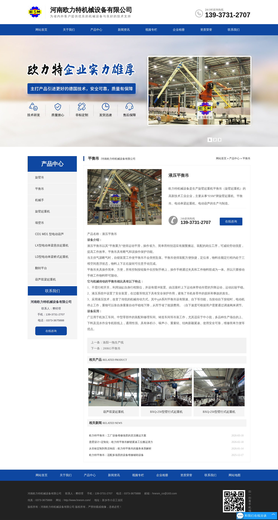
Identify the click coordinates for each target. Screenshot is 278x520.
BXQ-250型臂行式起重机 (166, 411)
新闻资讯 (124, 29)
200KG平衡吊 (111, 348)
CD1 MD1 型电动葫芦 (49, 234)
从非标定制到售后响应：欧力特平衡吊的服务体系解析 (120, 448)
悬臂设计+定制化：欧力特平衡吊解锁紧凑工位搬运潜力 (121, 442)
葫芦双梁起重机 (45, 279)
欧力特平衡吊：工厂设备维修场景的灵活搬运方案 (117, 435)
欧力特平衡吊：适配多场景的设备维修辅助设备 (116, 455)
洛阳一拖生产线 (113, 342)
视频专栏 (151, 29)
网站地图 (235, 475)
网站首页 (41, 29)
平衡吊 (39, 188)
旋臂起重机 (42, 211)
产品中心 (96, 29)
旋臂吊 (39, 177)
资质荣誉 (206, 29)
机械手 (39, 200)
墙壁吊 (39, 222)
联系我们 (234, 29)
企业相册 (179, 29)
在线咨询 (51, 330)
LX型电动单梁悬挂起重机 (51, 245)
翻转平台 (41, 268)
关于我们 (69, 29)
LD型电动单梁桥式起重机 (51, 256)
